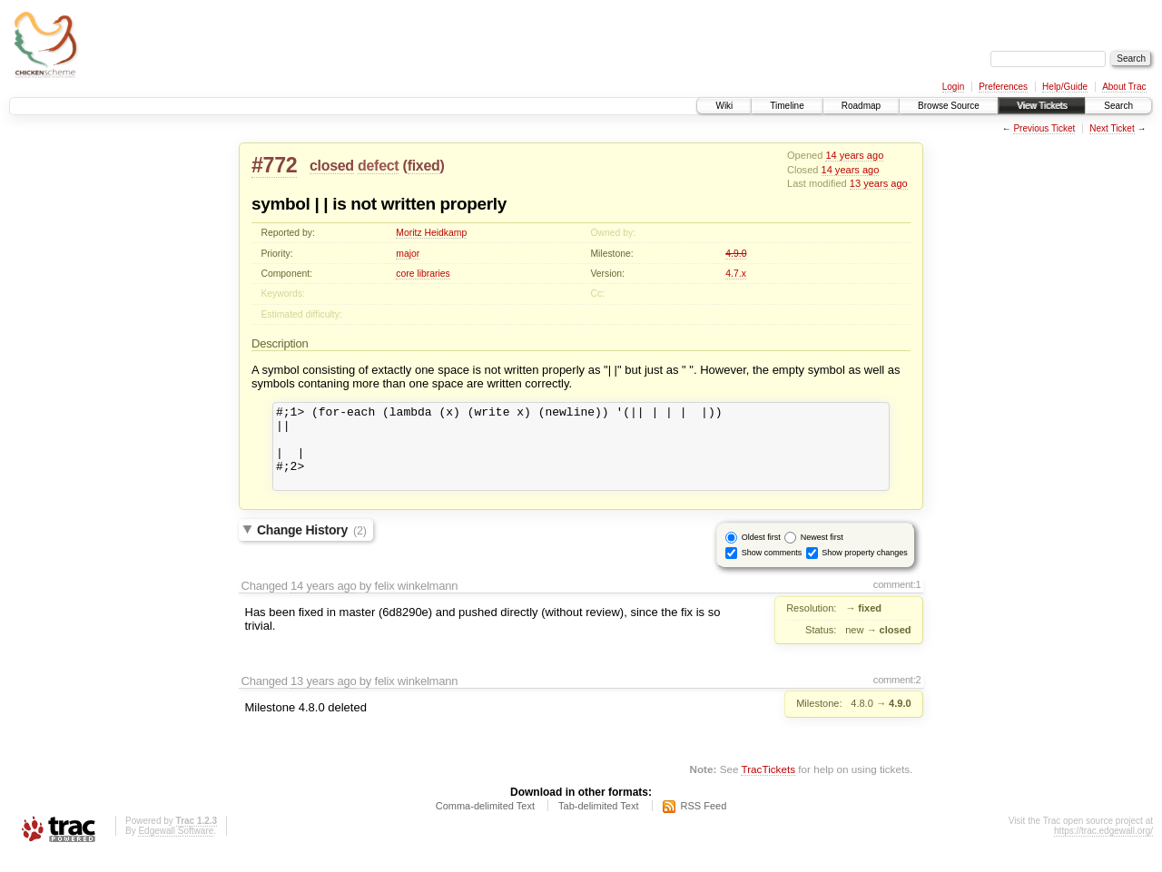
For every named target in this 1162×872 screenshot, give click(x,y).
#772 (274, 165)
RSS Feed (704, 822)
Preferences (1003, 87)
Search (1118, 106)
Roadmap (861, 106)
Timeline (786, 106)
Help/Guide (1065, 87)
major (407, 254)
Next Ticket (1111, 128)
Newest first (822, 553)
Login (953, 87)
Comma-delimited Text (485, 822)
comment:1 (897, 600)
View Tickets (1042, 106)
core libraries (422, 274)
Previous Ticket (1044, 128)
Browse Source (949, 106)
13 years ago (879, 183)
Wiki (724, 106)
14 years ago (854, 155)
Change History (312, 546)
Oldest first (761, 553)
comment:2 (897, 696)
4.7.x (735, 274)
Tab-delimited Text (598, 822)
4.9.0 (735, 254)
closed (332, 165)
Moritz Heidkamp (431, 233)
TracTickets (768, 785)
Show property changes (865, 568)
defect (378, 165)
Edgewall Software (175, 847)
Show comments (772, 568)
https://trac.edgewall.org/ (1103, 847)
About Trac (1124, 87)
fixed (424, 165)
